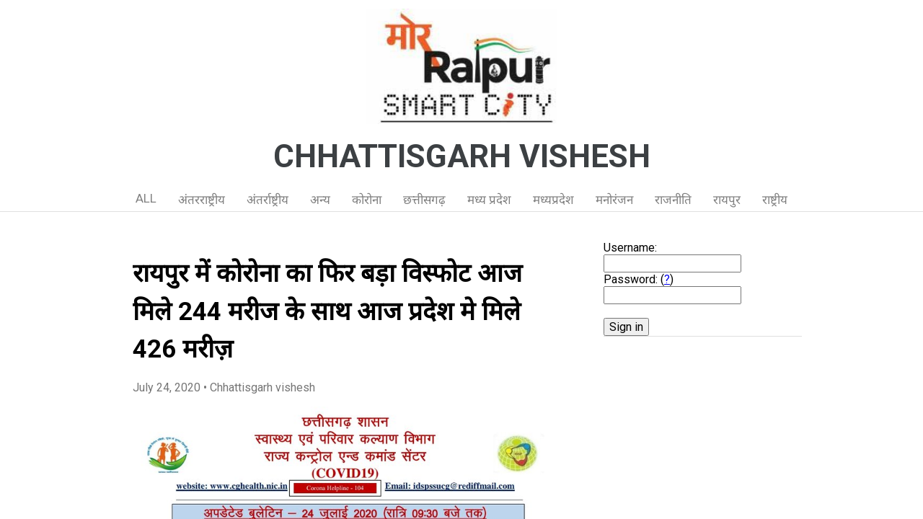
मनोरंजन (614, 199)
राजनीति (673, 199)
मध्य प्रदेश (489, 199)
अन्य (320, 199)
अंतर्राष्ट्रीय (267, 199)
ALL (146, 198)
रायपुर (727, 199)
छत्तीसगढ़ (424, 199)
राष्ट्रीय (774, 199)
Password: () (639, 279)
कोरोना (366, 199)
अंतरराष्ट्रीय (201, 199)
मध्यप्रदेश (553, 199)
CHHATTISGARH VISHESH (461, 156)
